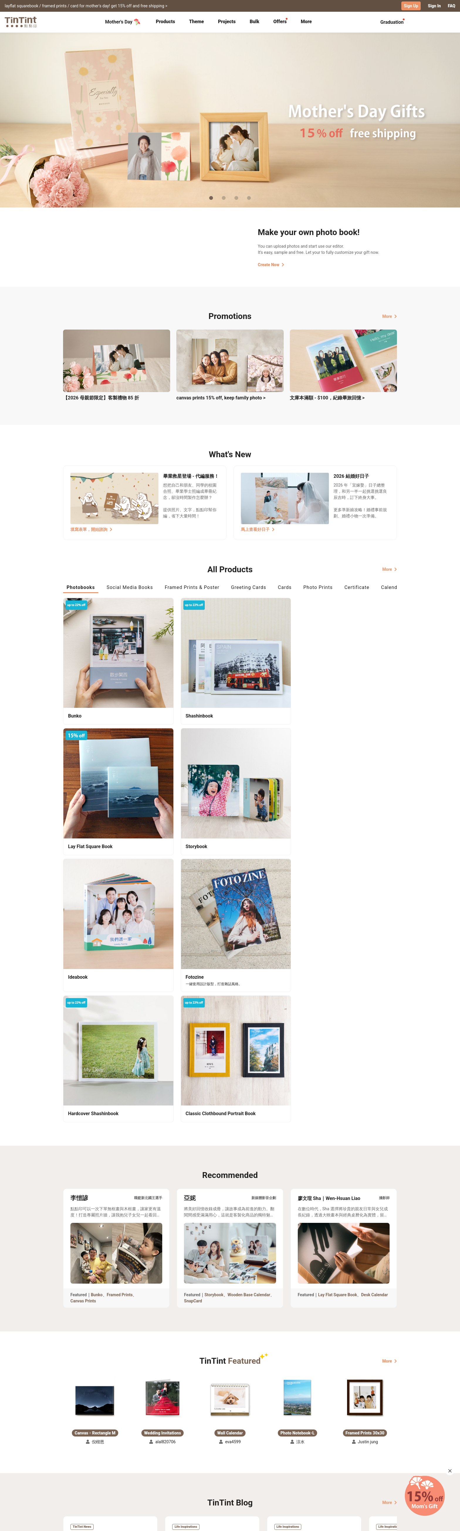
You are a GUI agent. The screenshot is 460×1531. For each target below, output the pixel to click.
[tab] (165, 22)
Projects (227, 21)
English (386, 1522)
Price (113, 1477)
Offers (280, 21)
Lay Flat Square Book (337, 969)
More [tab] (306, 21)
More (389, 315)
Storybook (214, 969)
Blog (225, 1477)
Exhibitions (74, 1477)
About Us (230, 1468)
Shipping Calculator (127, 1468)
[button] (95, 1069)
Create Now (271, 264)
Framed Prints (120, 969)
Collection (73, 1468)
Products (165, 21)
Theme (196, 21)
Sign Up (411, 6)
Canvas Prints (83, 975)
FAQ (451, 6)
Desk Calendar (374, 969)
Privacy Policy (183, 1485)
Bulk (254, 21)
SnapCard (193, 975)
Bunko (97, 969)
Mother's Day (123, 21)
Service (177, 1477)
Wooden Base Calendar (249, 969)
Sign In (434, 6)
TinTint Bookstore (280, 1468)
